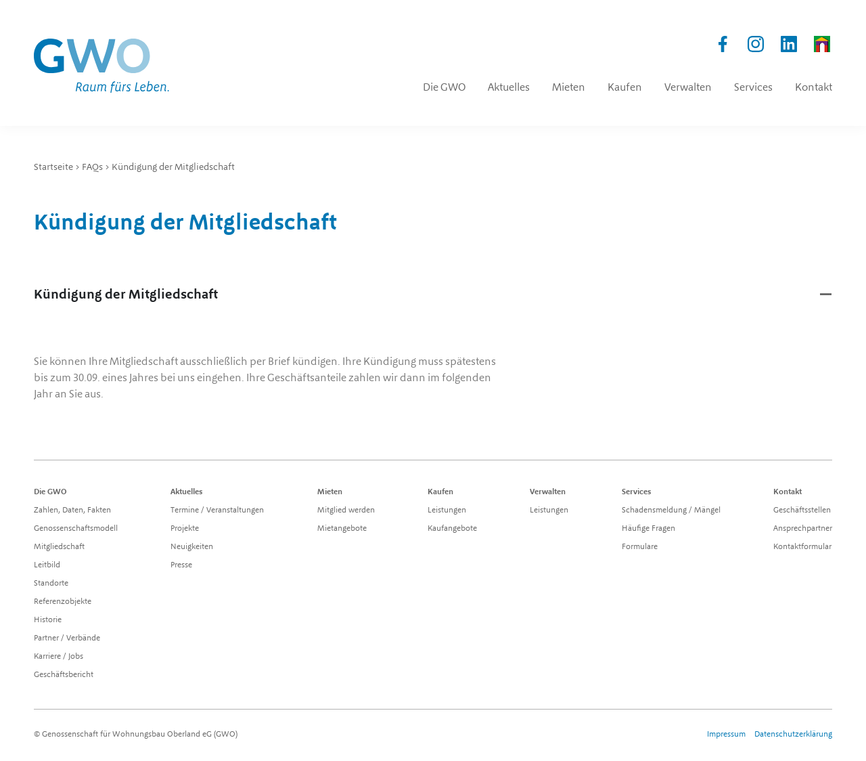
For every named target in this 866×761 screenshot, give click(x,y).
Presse (181, 565)
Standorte (51, 584)
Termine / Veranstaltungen (217, 510)
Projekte (184, 529)
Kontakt (787, 492)
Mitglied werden (346, 510)
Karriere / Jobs (58, 657)
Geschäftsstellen (802, 510)
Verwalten (548, 492)
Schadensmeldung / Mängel (671, 510)
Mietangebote (342, 529)
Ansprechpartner (802, 529)
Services (637, 492)
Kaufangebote (452, 529)
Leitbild (47, 565)
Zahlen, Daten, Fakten (72, 510)
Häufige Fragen (648, 529)
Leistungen (447, 510)
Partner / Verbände (67, 638)
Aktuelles (186, 492)
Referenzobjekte (62, 602)
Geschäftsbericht (63, 675)
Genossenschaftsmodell (76, 529)
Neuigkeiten (191, 547)
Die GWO (50, 492)
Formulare (640, 547)
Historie (48, 620)
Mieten (329, 492)
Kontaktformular (802, 547)
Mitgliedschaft (59, 547)
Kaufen (440, 492)
